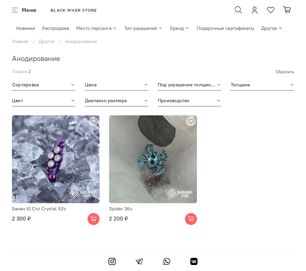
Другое (272, 28)
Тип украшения (143, 28)
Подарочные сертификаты (225, 28)
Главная (20, 41)
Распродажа (55, 28)
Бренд (179, 28)
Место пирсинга (96, 28)
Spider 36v (120, 209)
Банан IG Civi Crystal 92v (39, 209)
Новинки (25, 28)
